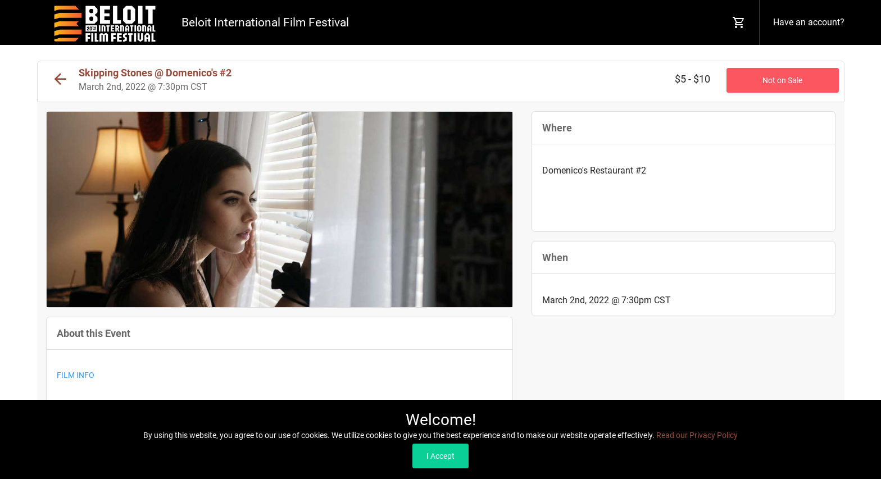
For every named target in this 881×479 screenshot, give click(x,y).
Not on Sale (782, 80)
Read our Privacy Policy (697, 435)
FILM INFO (75, 375)
